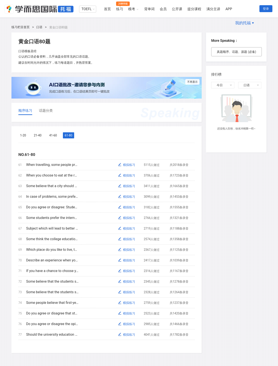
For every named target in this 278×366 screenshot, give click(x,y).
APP (228, 9)
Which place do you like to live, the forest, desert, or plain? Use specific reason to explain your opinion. (52, 250)
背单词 (149, 9)
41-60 (53, 135)
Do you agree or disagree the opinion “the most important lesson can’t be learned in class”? (52, 324)
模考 (131, 9)
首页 (107, 9)
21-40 (37, 135)
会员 (163, 9)
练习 (119, 9)
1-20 (23, 135)
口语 (39, 27)
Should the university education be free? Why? (52, 334)
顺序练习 (25, 111)
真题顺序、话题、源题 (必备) (236, 51)
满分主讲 (213, 9)
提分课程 (194, 9)
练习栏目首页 (20, 27)
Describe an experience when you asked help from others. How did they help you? (52, 260)
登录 (266, 8)
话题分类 (46, 111)
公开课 (177, 9)
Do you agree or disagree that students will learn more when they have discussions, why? (52, 313)
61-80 (68, 135)
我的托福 (243, 23)
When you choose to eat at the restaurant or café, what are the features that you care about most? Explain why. (52, 175)
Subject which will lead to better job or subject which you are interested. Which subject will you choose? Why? (52, 228)
